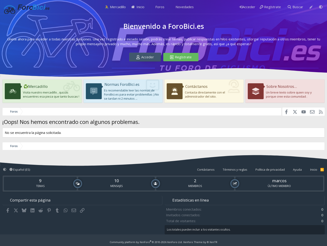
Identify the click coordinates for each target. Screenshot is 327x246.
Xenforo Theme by (200, 242)
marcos (279, 180)
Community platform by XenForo (146, 242)
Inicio (138, 7)
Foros (159, 7)
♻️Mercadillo (35, 86)
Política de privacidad (270, 169)
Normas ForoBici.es (121, 84)
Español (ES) (20, 169)
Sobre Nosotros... (281, 86)
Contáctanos (196, 86)
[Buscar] (295, 7)
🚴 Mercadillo (115, 7)
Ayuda (297, 169)
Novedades (185, 7)
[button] (321, 7)
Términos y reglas (235, 169)
